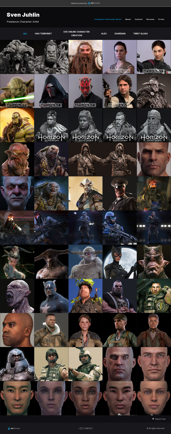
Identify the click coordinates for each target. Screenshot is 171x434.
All (25, 33)
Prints (161, 19)
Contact (139, 19)
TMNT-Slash (140, 33)
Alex (104, 33)
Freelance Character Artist (107, 19)
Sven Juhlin (23, 14)
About (128, 19)
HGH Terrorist (43, 33)
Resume (150, 19)
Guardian (120, 33)
